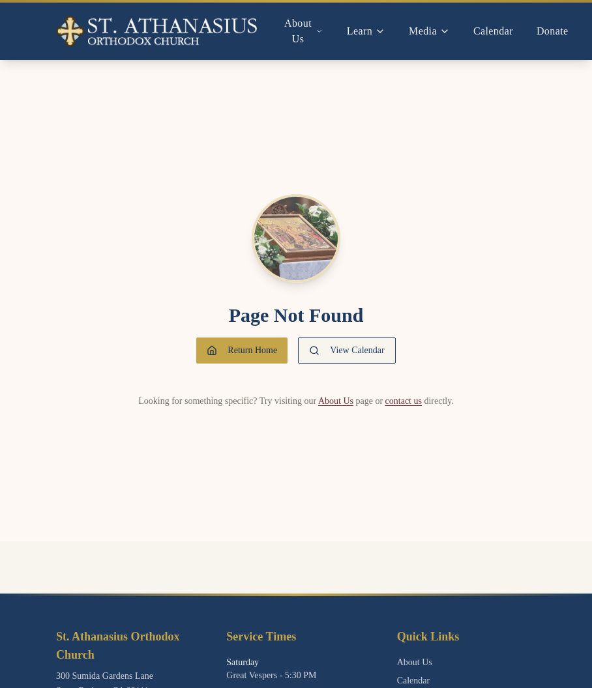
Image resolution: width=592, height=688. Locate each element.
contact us (403, 401)
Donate (553, 30)
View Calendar (347, 350)
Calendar (493, 30)
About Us (335, 401)
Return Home (242, 350)
